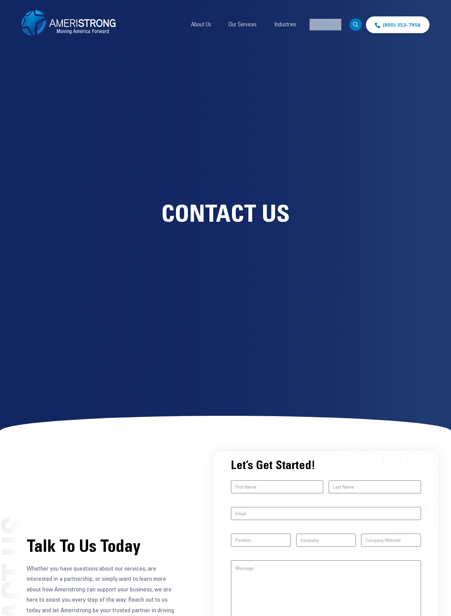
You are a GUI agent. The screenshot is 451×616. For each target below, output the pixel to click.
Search (354, 24)
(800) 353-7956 (402, 24)
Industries (294, 24)
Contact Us (327, 24)
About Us (226, 24)
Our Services (260, 24)
